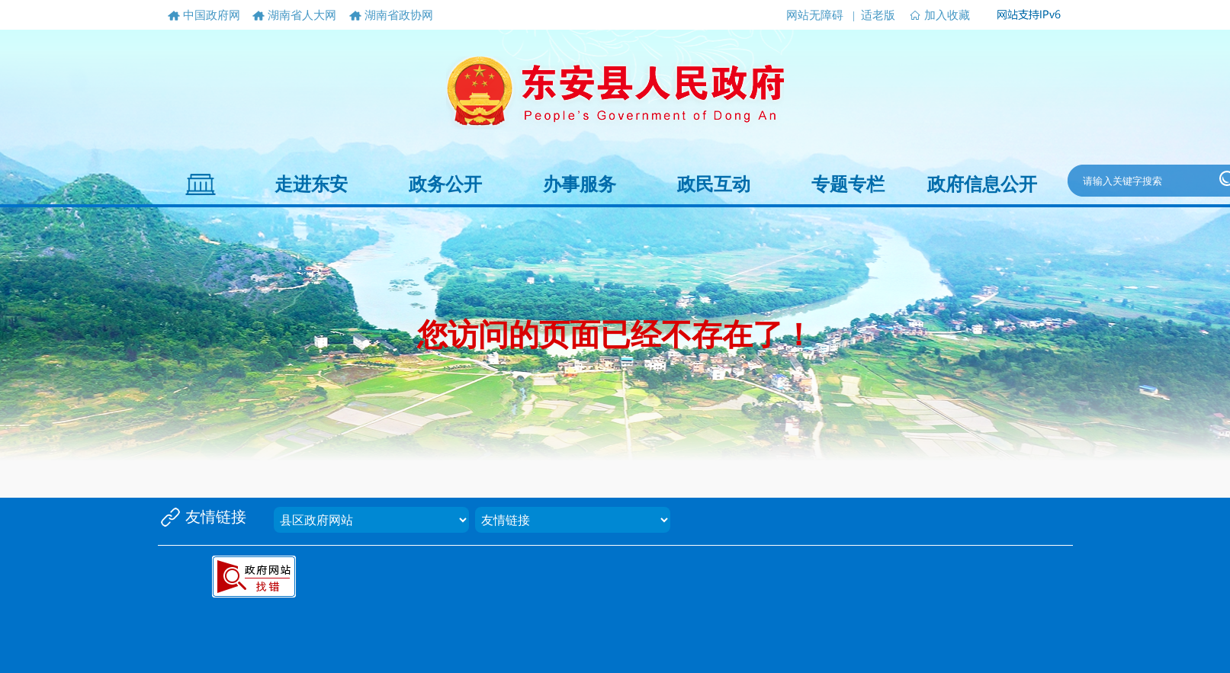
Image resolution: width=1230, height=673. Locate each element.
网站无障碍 (814, 15)
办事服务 (579, 184)
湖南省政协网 (399, 15)
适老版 (878, 15)
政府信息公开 (982, 184)
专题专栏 (848, 184)
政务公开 (445, 184)
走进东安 (311, 184)
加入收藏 (947, 15)
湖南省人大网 (302, 15)
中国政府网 (211, 15)
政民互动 (713, 184)
